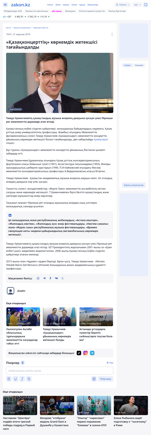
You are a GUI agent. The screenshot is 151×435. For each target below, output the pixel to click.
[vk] (56, 278)
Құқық (82, 4)
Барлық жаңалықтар (22, 28)
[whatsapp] (38, 278)
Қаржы (66, 4)
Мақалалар (92, 4)
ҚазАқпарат (101, 139)
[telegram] (44, 278)
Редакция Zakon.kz (40, 28)
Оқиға (74, 4)
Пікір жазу (105, 378)
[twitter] (62, 278)
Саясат (50, 4)
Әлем (58, 4)
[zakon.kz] (20, 4)
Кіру (111, 362)
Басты (8, 28)
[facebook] (50, 278)
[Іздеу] (145, 4)
